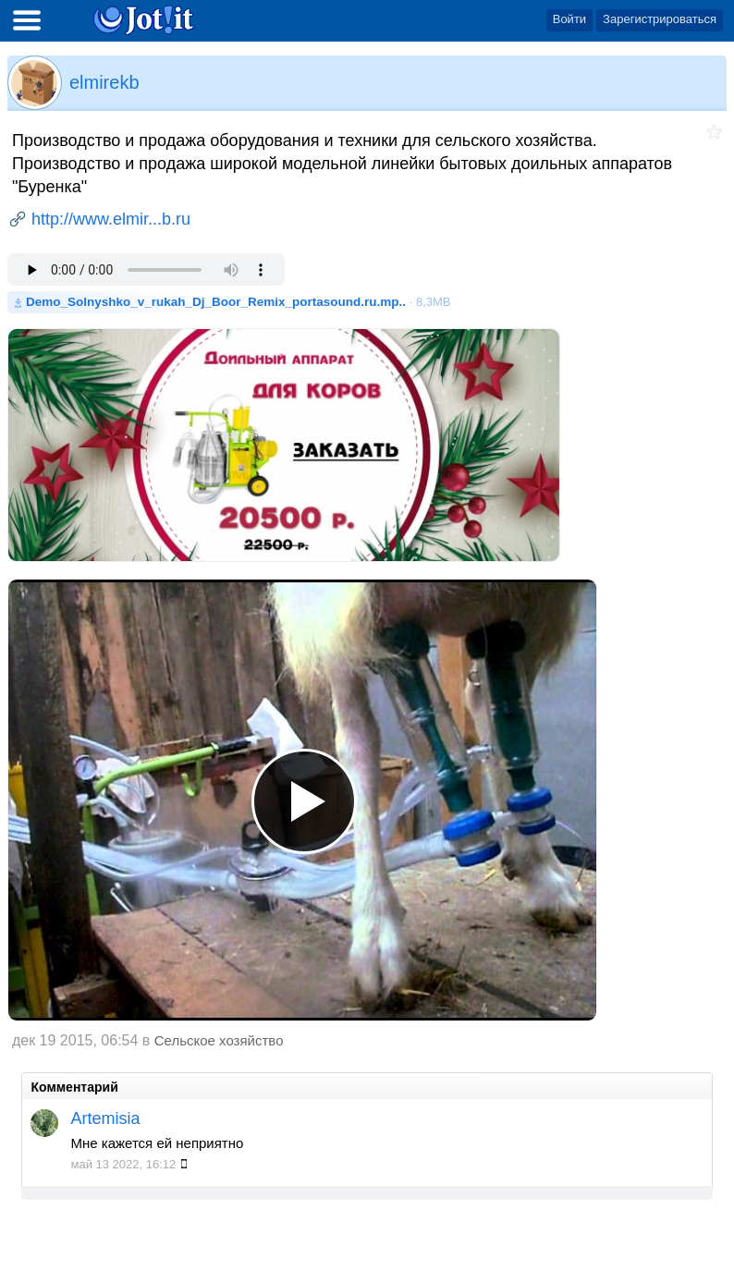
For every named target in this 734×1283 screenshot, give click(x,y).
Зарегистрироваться (659, 19)
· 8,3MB (238, 302)
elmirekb (104, 82)
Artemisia (105, 1118)
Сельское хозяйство (219, 1040)
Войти (569, 19)
